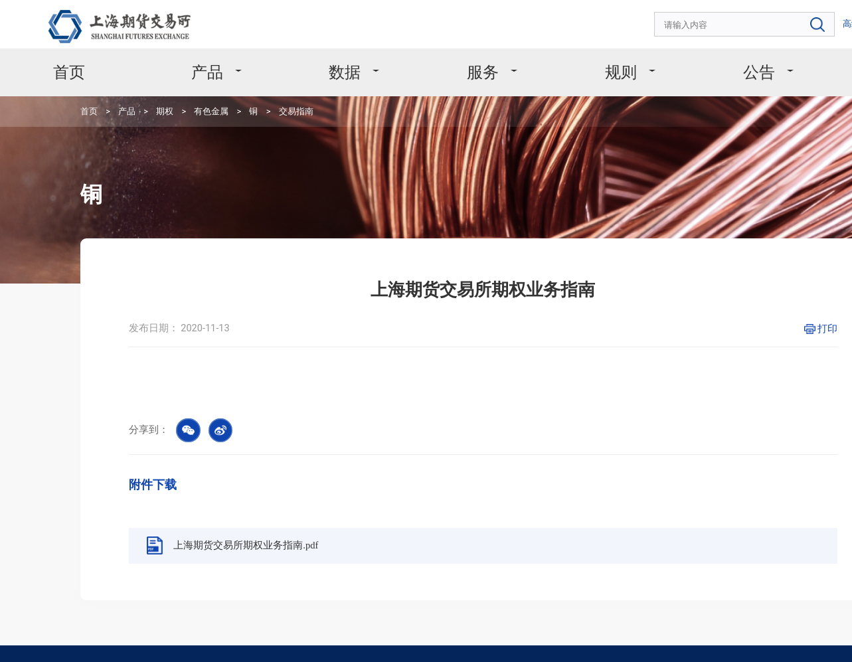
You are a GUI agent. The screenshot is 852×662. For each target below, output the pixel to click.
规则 (538, 57)
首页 (94, 57)
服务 (428, 57)
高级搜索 (767, 19)
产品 (206, 57)
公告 (649, 57)
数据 (317, 57)
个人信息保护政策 (176, 635)
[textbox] (676, 20)
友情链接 (282, 635)
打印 (702, 263)
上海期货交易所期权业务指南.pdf (236, 437)
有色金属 (167, 89)
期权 (130, 89)
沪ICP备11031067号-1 (562, 641)
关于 (759, 57)
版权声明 (116, 635)
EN (797, 19)
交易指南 (233, 89)
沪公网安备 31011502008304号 (662, 641)
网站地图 (235, 635)
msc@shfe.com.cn (437, 566)
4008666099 (146, 566)
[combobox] (676, 20)
